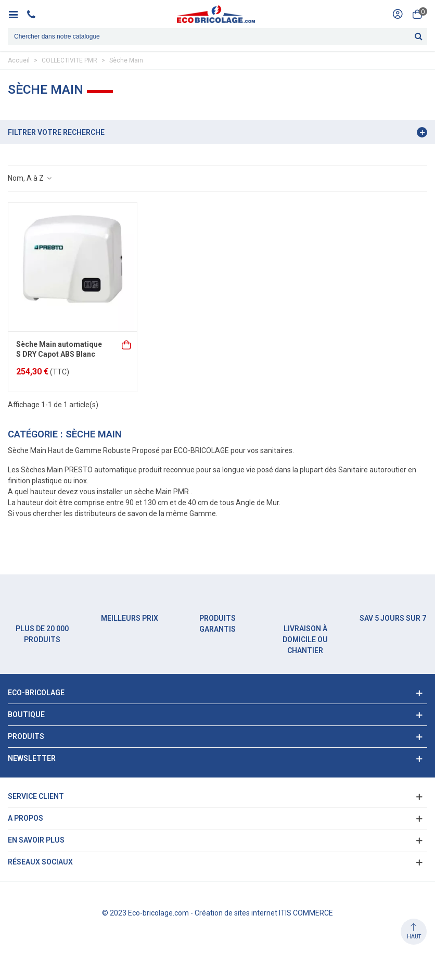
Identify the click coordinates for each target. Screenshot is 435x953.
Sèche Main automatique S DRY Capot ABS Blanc (59, 349)
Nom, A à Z (30, 178)
